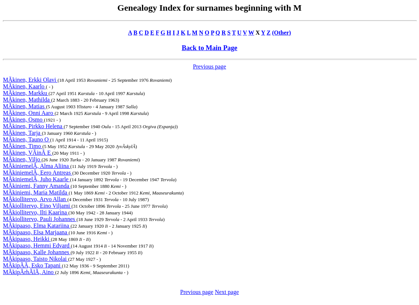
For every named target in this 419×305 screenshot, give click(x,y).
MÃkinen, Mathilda (27, 100)
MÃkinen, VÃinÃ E (27, 153)
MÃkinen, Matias (24, 106)
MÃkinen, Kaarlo (24, 86)
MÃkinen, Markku (26, 93)
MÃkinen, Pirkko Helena (33, 126)
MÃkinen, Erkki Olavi (30, 80)
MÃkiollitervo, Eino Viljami (37, 206)
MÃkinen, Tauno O (26, 139)
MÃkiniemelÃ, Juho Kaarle (36, 179)
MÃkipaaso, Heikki (27, 239)
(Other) (281, 32)
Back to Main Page (209, 48)
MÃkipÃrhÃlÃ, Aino (29, 272)
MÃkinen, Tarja (22, 133)
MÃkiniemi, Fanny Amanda (37, 186)
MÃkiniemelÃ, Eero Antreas (37, 172)
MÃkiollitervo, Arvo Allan (35, 199)
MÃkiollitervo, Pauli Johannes (40, 219)
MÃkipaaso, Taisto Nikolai (35, 259)
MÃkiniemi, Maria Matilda (36, 192)
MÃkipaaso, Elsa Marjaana (36, 232)
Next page (227, 292)
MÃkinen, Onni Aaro (28, 113)
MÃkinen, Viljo (22, 159)
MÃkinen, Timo (22, 146)
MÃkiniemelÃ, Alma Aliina (36, 166)
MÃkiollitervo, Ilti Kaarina (35, 212)
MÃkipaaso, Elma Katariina (37, 225)
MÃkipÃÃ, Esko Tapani (32, 265)
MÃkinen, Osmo (23, 119)
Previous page (209, 66)
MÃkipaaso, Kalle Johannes (37, 252)
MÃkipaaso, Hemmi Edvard (37, 245)
